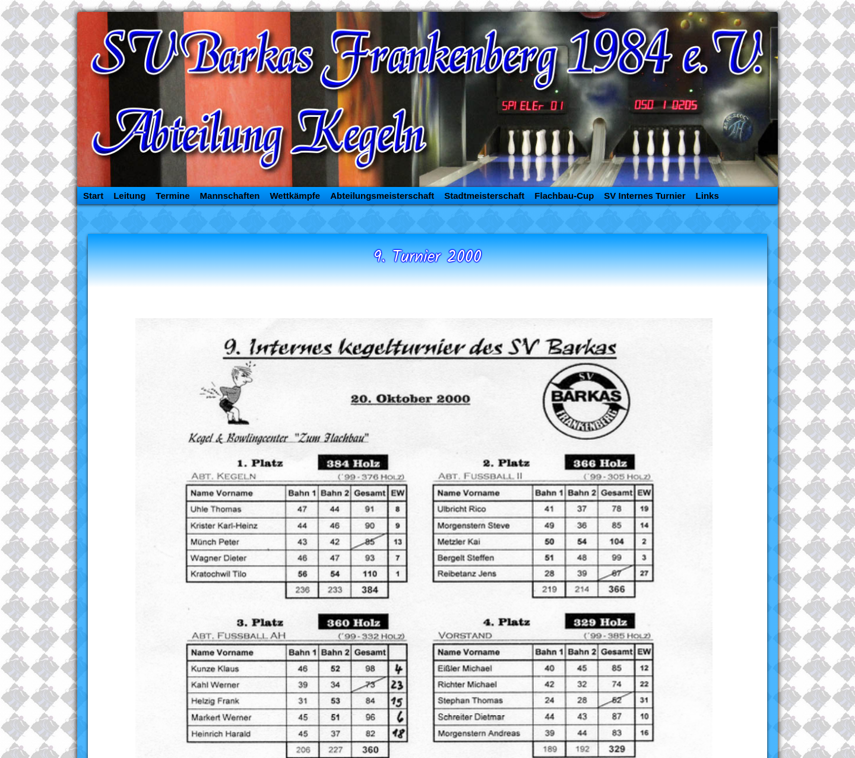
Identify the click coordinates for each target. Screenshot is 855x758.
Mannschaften (230, 196)
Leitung (129, 196)
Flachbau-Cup (564, 196)
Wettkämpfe (295, 196)
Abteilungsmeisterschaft (382, 196)
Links (707, 196)
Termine (172, 196)
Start (93, 196)
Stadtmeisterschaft (484, 196)
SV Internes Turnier (644, 196)
